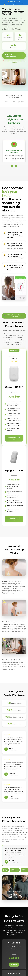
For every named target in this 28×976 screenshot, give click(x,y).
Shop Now (14, 964)
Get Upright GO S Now (14, 519)
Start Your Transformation (14, 55)
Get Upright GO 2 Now (14, 438)
